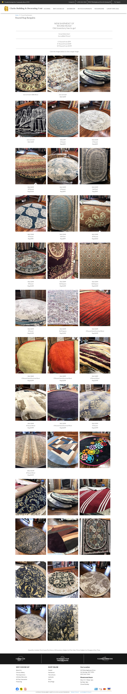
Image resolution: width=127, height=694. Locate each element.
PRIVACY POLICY (75, 692)
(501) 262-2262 (85, 674)
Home (17, 15)
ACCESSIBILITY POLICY (85, 692)
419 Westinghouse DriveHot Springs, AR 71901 (87, 671)
